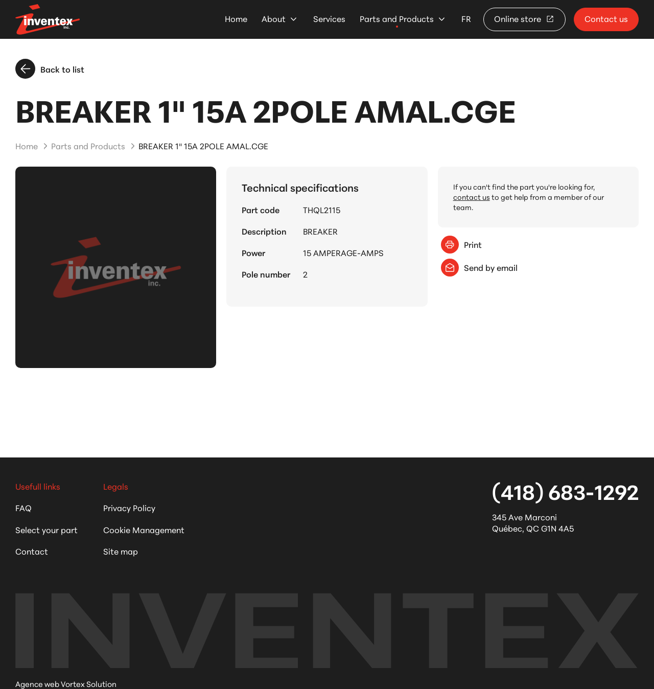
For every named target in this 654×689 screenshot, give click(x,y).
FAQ (23, 507)
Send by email (479, 268)
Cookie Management (143, 529)
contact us (471, 197)
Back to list (49, 69)
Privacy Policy (129, 507)
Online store (524, 18)
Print (461, 245)
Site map (120, 551)
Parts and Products (397, 18)
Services (329, 18)
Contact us (606, 18)
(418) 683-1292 (565, 490)
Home (236, 18)
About (274, 18)
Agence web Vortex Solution (65, 683)
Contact (31, 551)
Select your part (46, 529)
